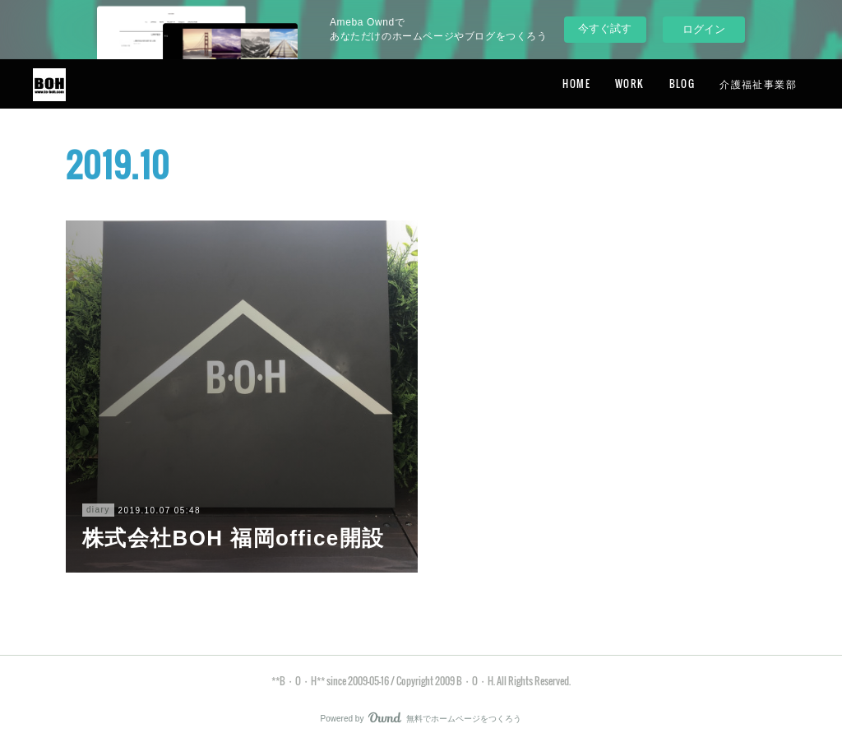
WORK (630, 83)
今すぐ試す (605, 28)
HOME (576, 83)
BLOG (682, 83)
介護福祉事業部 (758, 83)
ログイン (703, 29)
